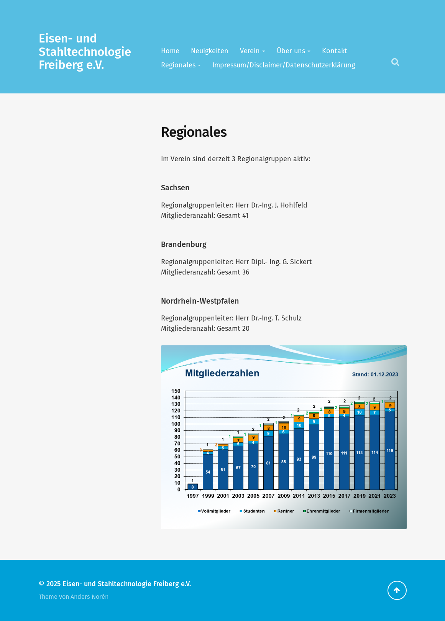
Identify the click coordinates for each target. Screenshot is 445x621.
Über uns (291, 51)
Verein (250, 51)
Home (170, 51)
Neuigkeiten (209, 51)
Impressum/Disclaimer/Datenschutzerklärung (283, 65)
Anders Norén (89, 596)
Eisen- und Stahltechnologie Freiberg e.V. (85, 51)
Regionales (178, 65)
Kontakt (334, 51)
